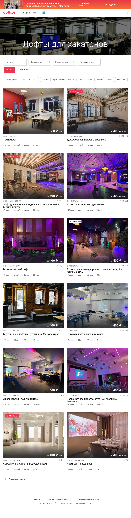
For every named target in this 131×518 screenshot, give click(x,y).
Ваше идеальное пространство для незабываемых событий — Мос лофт (47, 4)
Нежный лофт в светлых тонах (85, 334)
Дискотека (121, 80)
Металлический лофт (16, 269)
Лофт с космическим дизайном (85, 204)
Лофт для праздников (79, 463)
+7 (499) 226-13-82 (27, 13)
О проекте (36, 499)
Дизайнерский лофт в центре (20, 399)
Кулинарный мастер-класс (63, 80)
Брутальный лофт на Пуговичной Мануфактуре (31, 334)
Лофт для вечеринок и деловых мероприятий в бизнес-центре (31, 206)
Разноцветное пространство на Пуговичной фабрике (92, 400)
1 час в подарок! (108, 4)
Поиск (9, 70)
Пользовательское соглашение (58, 499)
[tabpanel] (33, 111)
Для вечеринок (11, 80)
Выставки (45, 80)
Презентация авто (85, 80)
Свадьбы (99, 80)
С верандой (25, 80)
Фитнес (109, 80)
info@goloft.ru (66, 503)
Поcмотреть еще (15, 479)
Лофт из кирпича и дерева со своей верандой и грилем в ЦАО (94, 270)
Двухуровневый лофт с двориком (86, 139)
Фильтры (23, 70)
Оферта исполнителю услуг (88, 499)
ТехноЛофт (9, 139)
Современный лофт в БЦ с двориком (25, 463)
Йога (35, 80)
